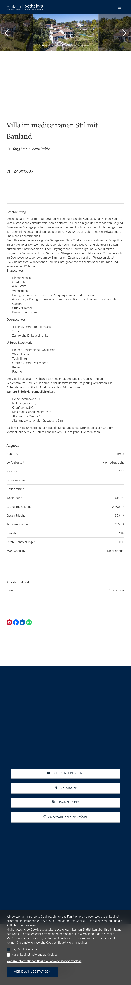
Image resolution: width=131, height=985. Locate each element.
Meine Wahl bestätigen (32, 971)
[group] (65, 32)
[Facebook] (16, 624)
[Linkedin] (23, 624)
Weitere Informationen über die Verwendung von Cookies (44, 961)
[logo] (25, 7)
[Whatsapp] (29, 624)
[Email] (10, 624)
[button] (6, 32)
